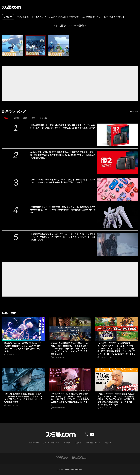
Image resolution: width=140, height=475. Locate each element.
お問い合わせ (34, 443)
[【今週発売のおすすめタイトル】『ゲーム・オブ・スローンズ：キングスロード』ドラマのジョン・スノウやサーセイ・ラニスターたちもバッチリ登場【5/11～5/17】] (117, 244)
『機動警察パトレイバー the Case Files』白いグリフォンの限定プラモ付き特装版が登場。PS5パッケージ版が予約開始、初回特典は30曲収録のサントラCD (62, 210)
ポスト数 (43, 118)
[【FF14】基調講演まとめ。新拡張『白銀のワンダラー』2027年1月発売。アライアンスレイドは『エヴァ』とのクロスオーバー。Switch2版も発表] (23, 380)
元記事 (7, 17)
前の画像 (61, 25)
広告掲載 (108, 443)
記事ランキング (14, 111)
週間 (25, 118)
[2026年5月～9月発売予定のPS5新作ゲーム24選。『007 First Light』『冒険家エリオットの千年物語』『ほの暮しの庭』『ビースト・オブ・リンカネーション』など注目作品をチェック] (70, 329)
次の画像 (79, 25)
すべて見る (134, 111)
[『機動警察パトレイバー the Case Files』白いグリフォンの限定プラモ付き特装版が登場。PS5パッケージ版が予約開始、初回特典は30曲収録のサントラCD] (117, 216)
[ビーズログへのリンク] (79, 457)
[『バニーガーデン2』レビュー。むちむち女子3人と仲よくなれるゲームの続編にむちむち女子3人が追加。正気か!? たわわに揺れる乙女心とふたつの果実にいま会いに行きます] (70, 380)
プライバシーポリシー (51, 443)
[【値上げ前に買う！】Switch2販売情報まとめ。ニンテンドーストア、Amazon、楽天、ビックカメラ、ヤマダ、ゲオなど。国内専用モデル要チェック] (117, 135)
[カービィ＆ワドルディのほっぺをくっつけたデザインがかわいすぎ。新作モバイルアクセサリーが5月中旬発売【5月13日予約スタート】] (117, 189)
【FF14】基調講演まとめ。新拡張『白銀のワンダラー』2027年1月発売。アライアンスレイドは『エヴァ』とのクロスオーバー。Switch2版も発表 (23, 398)
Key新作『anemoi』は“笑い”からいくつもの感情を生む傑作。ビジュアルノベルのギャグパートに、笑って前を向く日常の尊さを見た (22, 347)
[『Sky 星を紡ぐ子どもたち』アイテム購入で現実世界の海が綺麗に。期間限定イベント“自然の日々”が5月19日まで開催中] (12, 45)
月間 (33, 118)
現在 (6, 118)
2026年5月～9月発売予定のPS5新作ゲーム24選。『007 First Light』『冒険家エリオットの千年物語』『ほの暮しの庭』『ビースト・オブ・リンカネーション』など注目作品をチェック (70, 348)
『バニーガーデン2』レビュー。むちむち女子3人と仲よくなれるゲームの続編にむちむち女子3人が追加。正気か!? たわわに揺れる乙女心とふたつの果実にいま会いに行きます (70, 399)
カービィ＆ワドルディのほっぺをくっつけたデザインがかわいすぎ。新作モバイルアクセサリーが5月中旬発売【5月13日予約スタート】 (62, 181)
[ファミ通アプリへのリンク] (62, 457)
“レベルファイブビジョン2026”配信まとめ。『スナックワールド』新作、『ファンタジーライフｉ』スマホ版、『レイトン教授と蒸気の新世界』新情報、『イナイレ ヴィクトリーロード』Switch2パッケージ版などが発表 (116, 348)
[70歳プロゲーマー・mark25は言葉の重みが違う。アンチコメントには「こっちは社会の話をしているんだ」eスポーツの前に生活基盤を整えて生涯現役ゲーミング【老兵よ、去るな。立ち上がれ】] (116, 380)
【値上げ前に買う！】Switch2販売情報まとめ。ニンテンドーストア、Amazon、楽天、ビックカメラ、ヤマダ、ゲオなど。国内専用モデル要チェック (62, 126)
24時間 (16, 118)
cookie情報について (93, 443)
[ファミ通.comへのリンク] (11, 7)
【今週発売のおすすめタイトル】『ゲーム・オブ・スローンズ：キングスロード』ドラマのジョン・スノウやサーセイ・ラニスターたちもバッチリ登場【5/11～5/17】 (62, 237)
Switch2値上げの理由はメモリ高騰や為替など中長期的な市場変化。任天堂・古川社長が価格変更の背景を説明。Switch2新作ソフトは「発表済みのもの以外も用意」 (62, 155)
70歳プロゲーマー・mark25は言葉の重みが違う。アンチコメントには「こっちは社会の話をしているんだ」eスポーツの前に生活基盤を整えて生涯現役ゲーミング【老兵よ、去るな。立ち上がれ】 (116, 399)
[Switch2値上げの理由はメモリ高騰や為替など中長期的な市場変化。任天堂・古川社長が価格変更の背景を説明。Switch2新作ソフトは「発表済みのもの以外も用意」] (117, 162)
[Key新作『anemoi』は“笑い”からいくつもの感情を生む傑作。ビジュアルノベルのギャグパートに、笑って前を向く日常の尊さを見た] (23, 329)
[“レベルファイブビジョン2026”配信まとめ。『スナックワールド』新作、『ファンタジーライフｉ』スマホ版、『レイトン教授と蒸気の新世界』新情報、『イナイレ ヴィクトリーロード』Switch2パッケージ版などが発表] (116, 329)
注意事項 (78, 443)
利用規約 (67, 443)
